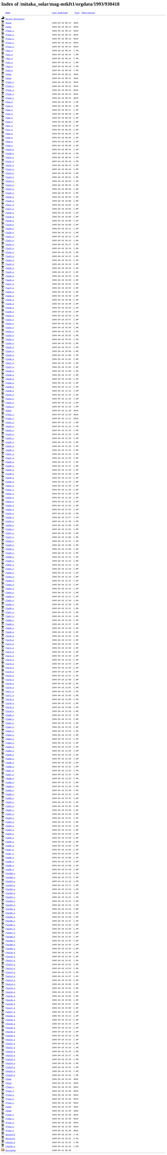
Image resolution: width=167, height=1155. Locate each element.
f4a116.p (10, 1000)
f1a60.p (10, 560)
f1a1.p (9, 54)
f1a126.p (10, 1146)
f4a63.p (10, 580)
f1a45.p (10, 442)
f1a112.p (10, 972)
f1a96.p (10, 845)
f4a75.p (10, 675)
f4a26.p (10, 276)
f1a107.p (10, 932)
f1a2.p (9, 62)
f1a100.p (10, 877)
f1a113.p (10, 980)
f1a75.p (10, 679)
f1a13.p (10, 177)
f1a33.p (10, 335)
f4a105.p (10, 913)
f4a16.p (10, 197)
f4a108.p (10, 936)
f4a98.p (10, 857)
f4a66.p (10, 604)
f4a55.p (10, 517)
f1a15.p (10, 193)
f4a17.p (10, 204)
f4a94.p (10, 826)
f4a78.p (10, 699)
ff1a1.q (10, 38)
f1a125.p (10, 1075)
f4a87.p (10, 770)
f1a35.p (10, 351)
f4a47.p (10, 454)
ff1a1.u (10, 42)
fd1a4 (8, 1110)
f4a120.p (10, 1031)
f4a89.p (10, 786)
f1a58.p (10, 545)
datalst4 (10, 1134)
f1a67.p (10, 616)
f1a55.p (10, 521)
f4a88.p (10, 778)
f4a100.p (10, 873)
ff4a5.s (10, 1114)
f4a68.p (10, 620)
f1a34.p (10, 343)
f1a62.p (10, 576)
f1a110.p (10, 956)
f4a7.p (9, 125)
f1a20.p (10, 232)
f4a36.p (10, 355)
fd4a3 (8, 410)
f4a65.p (10, 596)
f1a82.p (10, 735)
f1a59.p (10, 553)
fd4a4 (8, 1079)
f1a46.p (10, 450)
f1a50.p (10, 481)
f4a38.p (10, 371)
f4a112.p (10, 968)
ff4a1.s (10, 30)
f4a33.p (10, 331)
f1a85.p (10, 758)
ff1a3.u (10, 1098)
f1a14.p (10, 185)
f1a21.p (10, 240)
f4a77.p (10, 691)
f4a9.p (9, 141)
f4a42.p (10, 402)
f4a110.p (10, 952)
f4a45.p (10, 438)
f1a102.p (10, 893)
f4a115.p (10, 992)
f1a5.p (9, 113)
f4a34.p (10, 339)
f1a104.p (10, 909)
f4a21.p (10, 236)
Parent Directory (15, 18)
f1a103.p (10, 901)
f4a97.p (10, 849)
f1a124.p (10, 1067)
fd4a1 (8, 26)
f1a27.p (10, 288)
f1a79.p (10, 711)
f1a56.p (10, 529)
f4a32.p (10, 323)
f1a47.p (10, 458)
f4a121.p (10, 1039)
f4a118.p (10, 1015)
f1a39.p (10, 382)
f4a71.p (10, 644)
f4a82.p (10, 731)
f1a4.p (9, 106)
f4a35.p (10, 347)
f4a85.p (10, 754)
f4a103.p (10, 897)
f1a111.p (10, 964)
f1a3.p (9, 70)
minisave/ (11, 1150)
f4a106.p (10, 920)
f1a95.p (10, 837)
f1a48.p (10, 466)
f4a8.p (9, 133)
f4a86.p (10, 762)
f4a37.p (10, 363)
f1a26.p (10, 280)
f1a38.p (10, 375)
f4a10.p (10, 149)
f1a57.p (10, 537)
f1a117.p (10, 1011)
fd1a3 (8, 1083)
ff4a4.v (10, 1091)
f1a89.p (10, 790)
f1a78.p (10, 703)
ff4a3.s (10, 414)
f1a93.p (10, 822)
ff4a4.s (10, 1087)
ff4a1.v (10, 34)
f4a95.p (10, 833)
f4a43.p (10, 426)
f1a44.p (10, 434)
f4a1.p (9, 50)
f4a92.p (10, 810)
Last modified (59, 12)
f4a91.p (10, 802)
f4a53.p (10, 501)
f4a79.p (10, 707)
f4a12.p (10, 165)
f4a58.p (10, 541)
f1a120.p (10, 1035)
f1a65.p (10, 600)
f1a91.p (10, 806)
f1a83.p (10, 742)
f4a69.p (10, 628)
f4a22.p (10, 244)
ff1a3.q (10, 1095)
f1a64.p (10, 592)
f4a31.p (10, 315)
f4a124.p (10, 1063)
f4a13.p (10, 173)
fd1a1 (8, 22)
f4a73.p (10, 659)
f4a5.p (9, 109)
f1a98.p (10, 861)
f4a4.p (9, 102)
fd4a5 (8, 1106)
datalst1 (10, 1138)
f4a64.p (10, 588)
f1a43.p (10, 422)
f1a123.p (10, 1059)
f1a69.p (10, 632)
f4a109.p (10, 944)
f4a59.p (10, 549)
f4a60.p (10, 557)
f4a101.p (10, 881)
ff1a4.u (10, 1126)
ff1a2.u (10, 94)
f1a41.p (10, 398)
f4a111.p (10, 960)
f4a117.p (10, 1007)
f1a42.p (10, 406)
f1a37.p (10, 367)
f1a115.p (10, 996)
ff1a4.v (10, 1130)
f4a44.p (10, 430)
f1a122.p (10, 1051)
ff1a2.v (10, 98)
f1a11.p (10, 161)
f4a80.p (10, 715)
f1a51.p (10, 489)
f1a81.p (10, 727)
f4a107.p (10, 928)
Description (88, 12)
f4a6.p (9, 117)
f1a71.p (10, 648)
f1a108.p (10, 940)
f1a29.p (10, 303)
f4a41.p (10, 394)
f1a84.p (10, 750)
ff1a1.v (10, 46)
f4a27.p (10, 284)
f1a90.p (10, 798)
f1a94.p (10, 829)
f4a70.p (10, 636)
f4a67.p (10, 612)
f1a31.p (10, 319)
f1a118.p (10, 1019)
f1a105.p (10, 917)
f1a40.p (10, 390)
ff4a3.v (10, 418)
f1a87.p (10, 774)
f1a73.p (10, 663)
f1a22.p (10, 248)
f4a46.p (10, 446)
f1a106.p (10, 924)
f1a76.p (10, 687)
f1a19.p (10, 224)
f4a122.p (10, 1047)
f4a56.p (10, 525)
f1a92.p (10, 814)
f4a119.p (10, 1023)
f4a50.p (10, 477)
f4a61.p (10, 564)
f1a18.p (10, 216)
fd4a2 (8, 74)
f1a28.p (10, 295)
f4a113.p (10, 976)
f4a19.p (10, 220)
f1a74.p (10, 671)
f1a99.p (10, 869)
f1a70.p (10, 640)
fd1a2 (8, 78)
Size (77, 12)
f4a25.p (10, 268)
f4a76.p (10, 683)
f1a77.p (10, 695)
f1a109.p (10, 948)
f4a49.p (10, 469)
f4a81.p (10, 723)
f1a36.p (10, 359)
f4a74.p (10, 667)
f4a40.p (10, 386)
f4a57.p (10, 533)
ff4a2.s (10, 82)
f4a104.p (10, 905)
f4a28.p (10, 291)
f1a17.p (10, 208)
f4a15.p (10, 189)
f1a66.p (10, 608)
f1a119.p (10, 1027)
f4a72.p (10, 651)
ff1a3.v (10, 1102)
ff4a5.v (10, 1118)
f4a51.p (10, 485)
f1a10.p (10, 153)
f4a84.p (10, 746)
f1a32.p (10, 327)
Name (8, 12)
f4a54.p (10, 509)
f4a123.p (10, 1055)
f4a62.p (10, 572)
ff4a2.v (10, 86)
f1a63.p (10, 584)
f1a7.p (9, 129)
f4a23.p (10, 252)
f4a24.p (10, 260)
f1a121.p (10, 1043)
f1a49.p (10, 473)
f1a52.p (10, 497)
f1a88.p (10, 782)
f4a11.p (10, 157)
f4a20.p (10, 228)
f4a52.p (10, 493)
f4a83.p (10, 738)
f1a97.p (10, 853)
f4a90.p (10, 794)
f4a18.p (10, 212)
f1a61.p (10, 568)
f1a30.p (10, 311)
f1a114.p (10, 988)
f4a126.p (10, 1142)
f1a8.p (9, 137)
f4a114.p (10, 984)
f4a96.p (10, 841)
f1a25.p (10, 272)
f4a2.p (9, 58)
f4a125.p (10, 1071)
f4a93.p (10, 818)
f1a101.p (10, 885)
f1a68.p (10, 624)
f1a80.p (10, 719)
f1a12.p (10, 169)
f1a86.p (10, 766)
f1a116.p (10, 1004)
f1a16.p (10, 200)
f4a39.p (10, 378)
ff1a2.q (10, 90)
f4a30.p (10, 307)
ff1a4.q (10, 1122)
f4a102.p (10, 889)
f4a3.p (9, 66)
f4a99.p (10, 865)
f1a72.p (10, 655)
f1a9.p (9, 145)
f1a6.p (9, 121)
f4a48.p (10, 462)
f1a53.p (10, 505)
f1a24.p (10, 264)
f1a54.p (10, 513)
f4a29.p (10, 299)
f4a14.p (10, 181)
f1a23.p (10, 256)
